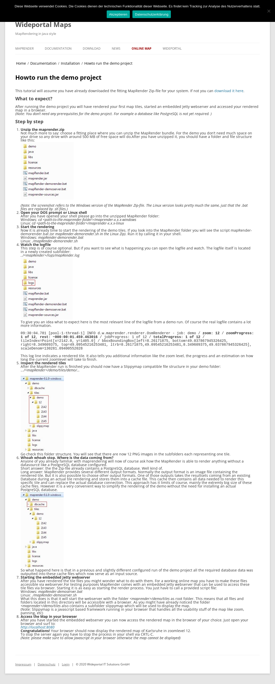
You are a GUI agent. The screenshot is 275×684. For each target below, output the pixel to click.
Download (92, 48)
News (116, 48)
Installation (70, 63)
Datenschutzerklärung (151, 14)
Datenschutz (47, 662)
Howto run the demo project (108, 63)
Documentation (58, 48)
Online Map (142, 48)
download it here (228, 90)
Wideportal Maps (43, 24)
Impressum (23, 662)
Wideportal (172, 48)
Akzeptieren (118, 14)
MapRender (24, 48)
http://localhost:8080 (37, 625)
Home (21, 63)
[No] (268, 10)
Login (66, 662)
